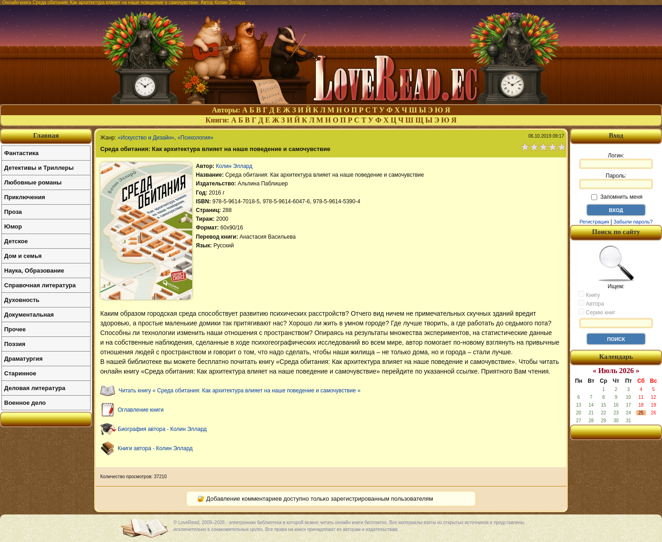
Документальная (29, 314)
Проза (13, 211)
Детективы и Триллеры (39, 167)
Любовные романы (33, 182)
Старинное (20, 373)
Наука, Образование (34, 270)
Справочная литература (40, 285)
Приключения (24, 197)
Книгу (589, 294)
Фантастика (21, 153)
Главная (46, 135)
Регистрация (594, 221)
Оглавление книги (141, 410)
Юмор (13, 226)
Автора (591, 303)
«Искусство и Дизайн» (146, 137)
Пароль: (616, 181)
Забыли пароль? (633, 221)
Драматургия (23, 358)
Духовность (22, 299)
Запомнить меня (616, 197)
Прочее (15, 329)
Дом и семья (23, 255)
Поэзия (14, 344)
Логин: (616, 160)
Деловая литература (34, 388)
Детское (16, 241)
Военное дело (25, 402)
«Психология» (195, 137)
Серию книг (596, 312)
